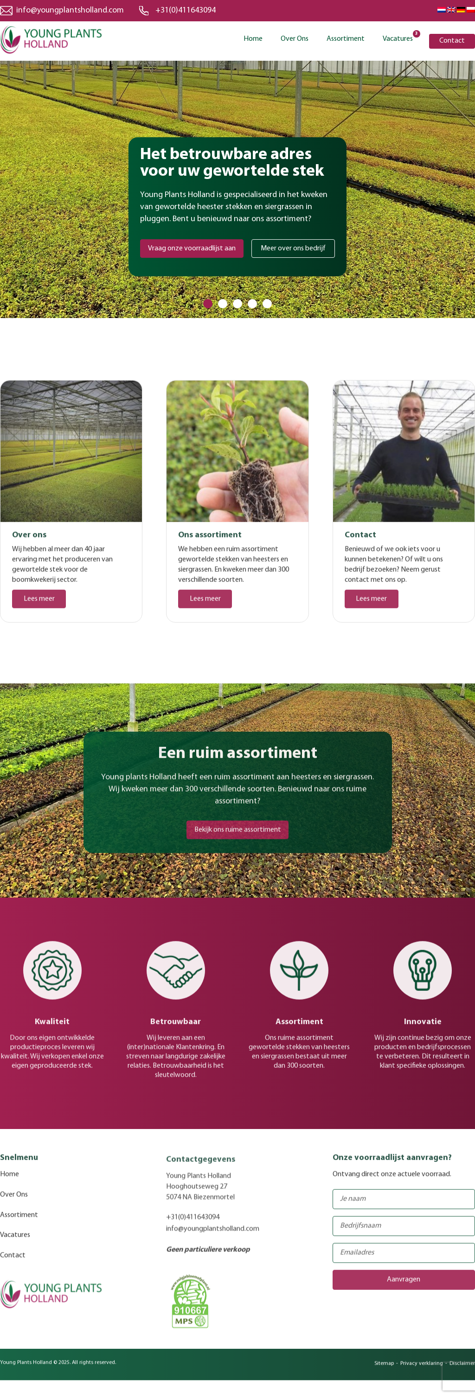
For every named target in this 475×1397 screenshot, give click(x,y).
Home (253, 39)
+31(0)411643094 (186, 10)
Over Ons (294, 39)
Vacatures (398, 38)
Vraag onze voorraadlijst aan (192, 248)
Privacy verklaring (421, 1369)
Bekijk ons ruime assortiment (237, 836)
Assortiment (346, 39)
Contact (452, 41)
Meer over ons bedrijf (293, 248)
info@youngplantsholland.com (70, 10)
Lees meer (39, 605)
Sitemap (384, 1369)
